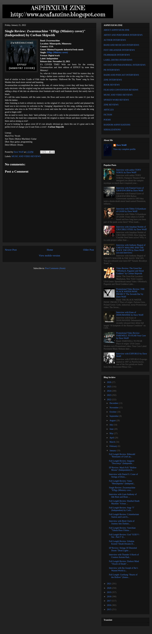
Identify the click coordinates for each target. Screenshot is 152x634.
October (113, 412)
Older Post (88, 249)
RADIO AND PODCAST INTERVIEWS (121, 75)
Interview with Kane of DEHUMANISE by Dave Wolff (129, 313)
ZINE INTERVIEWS (113, 80)
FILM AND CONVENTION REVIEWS (121, 90)
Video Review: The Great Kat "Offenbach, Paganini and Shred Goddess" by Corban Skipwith (130, 271)
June (111, 429)
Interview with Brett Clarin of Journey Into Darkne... (121, 522)
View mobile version (49, 255)
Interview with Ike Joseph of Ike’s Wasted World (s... (123, 569)
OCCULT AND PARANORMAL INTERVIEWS (124, 65)
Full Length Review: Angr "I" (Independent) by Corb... (121, 509)
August (112, 420)
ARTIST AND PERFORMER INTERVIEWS (123, 35)
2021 (109, 584)
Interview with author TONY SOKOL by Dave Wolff (128, 171)
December (114, 403)
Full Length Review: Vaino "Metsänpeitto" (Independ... (122, 482)
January (113, 450)
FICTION (108, 115)
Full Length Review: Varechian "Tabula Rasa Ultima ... (122, 529)
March (112, 442)
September (114, 416)
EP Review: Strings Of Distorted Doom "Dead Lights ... (123, 549)
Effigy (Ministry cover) (57, 52)
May (111, 433)
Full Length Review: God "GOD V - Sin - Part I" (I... (124, 535)
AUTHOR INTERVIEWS (115, 40)
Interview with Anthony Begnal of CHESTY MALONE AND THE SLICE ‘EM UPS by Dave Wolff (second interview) (130, 249)
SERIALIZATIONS (112, 130)
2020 (109, 588)
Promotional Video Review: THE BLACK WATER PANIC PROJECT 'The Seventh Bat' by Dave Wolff (130, 293)
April (111, 438)
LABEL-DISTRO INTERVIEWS (118, 60)
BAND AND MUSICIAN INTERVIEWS (121, 45)
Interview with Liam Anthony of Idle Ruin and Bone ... (123, 495)
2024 (109, 391)
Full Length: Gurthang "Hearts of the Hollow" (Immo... (123, 576)
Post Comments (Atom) (55, 268)
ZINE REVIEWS (111, 105)
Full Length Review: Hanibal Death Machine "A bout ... (124, 502)
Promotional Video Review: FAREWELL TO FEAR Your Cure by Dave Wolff (131, 335)
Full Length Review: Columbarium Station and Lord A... (124, 515)
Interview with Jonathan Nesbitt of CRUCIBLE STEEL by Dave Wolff (131, 228)
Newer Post (11, 249)
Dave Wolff (121, 145)
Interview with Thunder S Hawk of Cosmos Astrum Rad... (124, 555)
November (114, 407)
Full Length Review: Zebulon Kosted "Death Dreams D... (122, 542)
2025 (109, 387)
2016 (109, 605)
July (111, 425)
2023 (109, 395)
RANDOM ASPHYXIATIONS (117, 125)
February (113, 446)
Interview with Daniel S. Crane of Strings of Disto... (123, 475)
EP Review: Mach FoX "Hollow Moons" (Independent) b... (122, 468)
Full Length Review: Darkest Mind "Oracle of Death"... (124, 562)
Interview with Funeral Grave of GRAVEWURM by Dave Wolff (130, 189)
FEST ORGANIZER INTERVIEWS (119, 50)
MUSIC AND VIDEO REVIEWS (26, 156)
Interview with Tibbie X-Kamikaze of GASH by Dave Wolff (131, 210)
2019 (109, 592)
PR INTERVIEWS (112, 70)
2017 (109, 601)
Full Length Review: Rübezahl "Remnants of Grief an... (122, 455)
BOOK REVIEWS (112, 85)
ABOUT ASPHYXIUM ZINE (116, 30)
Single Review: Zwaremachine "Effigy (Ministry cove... (122, 489)
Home (50, 249)
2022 (109, 399)
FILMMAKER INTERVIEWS (117, 55)
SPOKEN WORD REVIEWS (116, 100)
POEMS (107, 120)
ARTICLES (109, 110)
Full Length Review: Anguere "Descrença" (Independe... (121, 462)
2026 (109, 382)
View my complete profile (124, 149)
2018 (109, 596)
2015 (109, 609)
